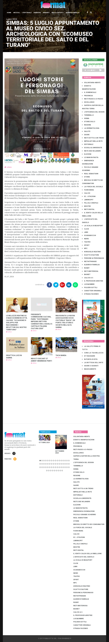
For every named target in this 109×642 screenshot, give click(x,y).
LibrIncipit (87, 200)
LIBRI (85, 232)
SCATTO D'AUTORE (90, 255)
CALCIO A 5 (87, 278)
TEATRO (86, 242)
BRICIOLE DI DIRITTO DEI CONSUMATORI (88, 524)
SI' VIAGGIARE (88, 356)
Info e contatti (58, 12)
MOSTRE (86, 206)
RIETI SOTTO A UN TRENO (93, 138)
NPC (84, 248)
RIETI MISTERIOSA (90, 271)
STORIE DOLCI (88, 122)
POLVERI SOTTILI (89, 287)
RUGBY (86, 268)
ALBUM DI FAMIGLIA (91, 265)
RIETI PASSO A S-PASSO (92, 99)
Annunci (46, 12)
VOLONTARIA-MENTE (91, 83)
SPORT (86, 245)
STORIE (86, 177)
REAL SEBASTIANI (90, 174)
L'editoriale (27, 12)
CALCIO (86, 193)
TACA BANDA (61, 355)
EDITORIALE (87, 144)
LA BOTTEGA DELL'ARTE (92, 363)
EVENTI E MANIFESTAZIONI (83, 440)
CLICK (85, 229)
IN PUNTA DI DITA (90, 359)
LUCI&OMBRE (88, 284)
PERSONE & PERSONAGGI (93, 258)
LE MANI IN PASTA (90, 157)
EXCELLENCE (88, 102)
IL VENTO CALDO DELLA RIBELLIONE (87, 554)
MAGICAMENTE (89, 369)
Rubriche (37, 12)
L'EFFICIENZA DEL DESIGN (93, 112)
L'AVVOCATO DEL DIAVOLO (83, 557)
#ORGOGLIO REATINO (91, 252)
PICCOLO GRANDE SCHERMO (84, 515)
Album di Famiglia (72, 12)
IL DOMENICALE (89, 92)
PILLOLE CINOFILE (90, 203)
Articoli (16, 12)
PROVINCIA (87, 96)
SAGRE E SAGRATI (90, 366)
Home (9, 12)
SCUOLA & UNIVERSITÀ (92, 148)
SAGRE (86, 135)
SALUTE (86, 131)
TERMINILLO (88, 115)
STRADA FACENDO (90, 294)
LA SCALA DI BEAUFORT (92, 226)
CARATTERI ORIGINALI (92, 291)
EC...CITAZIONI (88, 196)
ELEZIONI (86, 154)
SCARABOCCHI (89, 235)
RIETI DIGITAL (88, 209)
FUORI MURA (88, 190)
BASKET (86, 274)
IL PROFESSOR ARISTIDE (92, 281)
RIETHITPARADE (89, 261)
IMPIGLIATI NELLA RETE (92, 141)
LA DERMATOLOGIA (90, 128)
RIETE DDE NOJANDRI (91, 151)
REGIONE (86, 125)
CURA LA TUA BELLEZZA (92, 353)
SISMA (85, 118)
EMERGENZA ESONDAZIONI (84, 511)
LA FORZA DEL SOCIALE (92, 187)
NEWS (85, 239)
